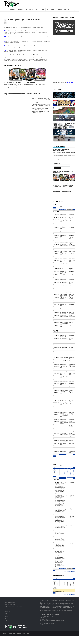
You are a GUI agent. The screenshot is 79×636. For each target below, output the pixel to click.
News (6, 609)
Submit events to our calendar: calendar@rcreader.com (51, 622)
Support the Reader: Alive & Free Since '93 (13, 606)
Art (47, 9)
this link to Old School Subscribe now (18, 88)
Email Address (57, 163)
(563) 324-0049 (43, 617)
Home (6, 9)
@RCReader (42, 624)
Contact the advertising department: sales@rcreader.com (52, 620)
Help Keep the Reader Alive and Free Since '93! (22, 93)
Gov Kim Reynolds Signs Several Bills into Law (23, 20)
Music (37, 9)
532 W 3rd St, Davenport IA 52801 (47, 616)
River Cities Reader (69, 82)
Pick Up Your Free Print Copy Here (12, 600)
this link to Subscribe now (64, 191)
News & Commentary (22, 9)
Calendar (66, 9)
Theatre (31, 9)
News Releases (8, 622)
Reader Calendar (8, 607)
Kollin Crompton (8, 25)
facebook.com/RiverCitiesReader (47, 623)
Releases (60, 9)
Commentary (7, 611)
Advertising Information (10, 604)
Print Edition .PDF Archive (10, 602)
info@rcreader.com (44, 619)
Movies (42, 9)
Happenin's (12, 9)
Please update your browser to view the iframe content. (64, 205)
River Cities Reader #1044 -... (58, 82)
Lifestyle (53, 9)
